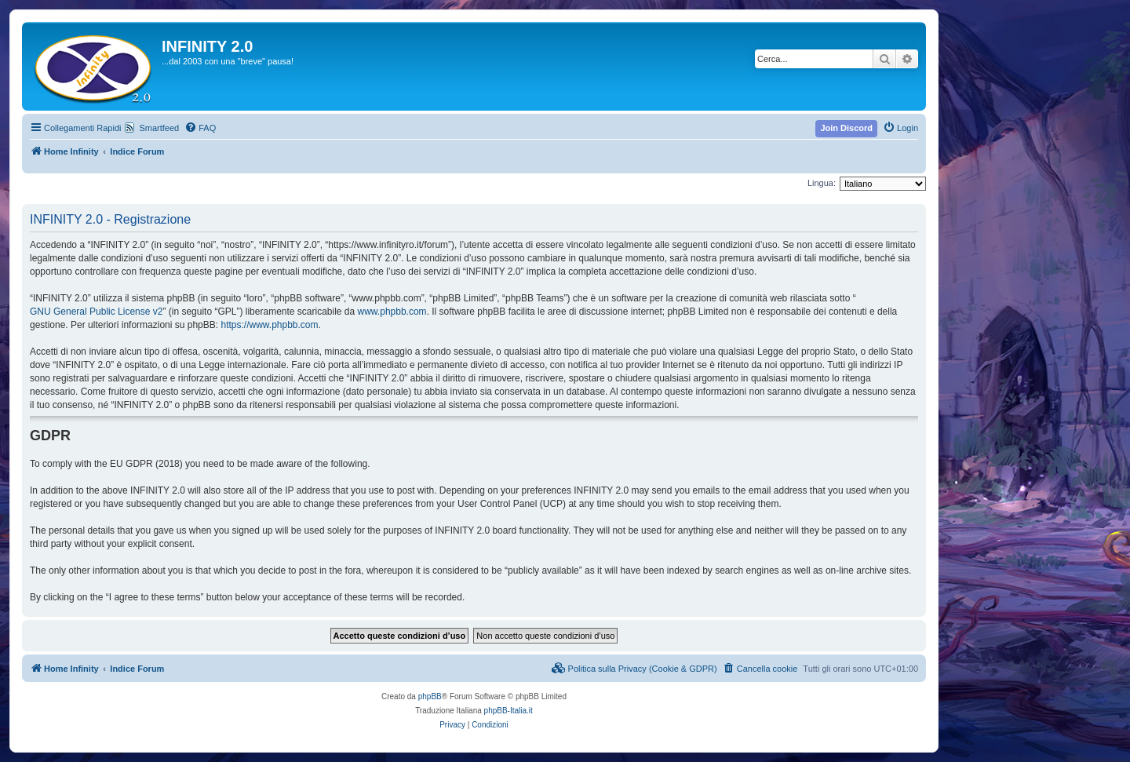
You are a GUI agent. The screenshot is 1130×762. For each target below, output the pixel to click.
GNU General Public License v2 (96, 311)
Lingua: (821, 183)
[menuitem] (200, 127)
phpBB (430, 696)
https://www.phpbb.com (269, 324)
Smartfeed (159, 128)
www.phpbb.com (392, 311)
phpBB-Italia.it (508, 710)
